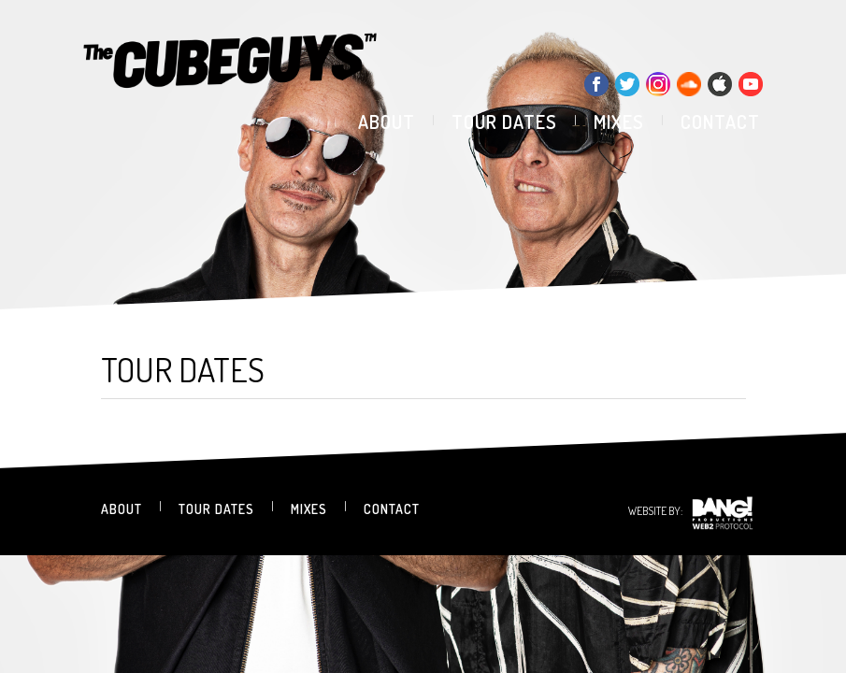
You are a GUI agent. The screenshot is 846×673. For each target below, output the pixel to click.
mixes (619, 121)
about (386, 121)
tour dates (504, 121)
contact (720, 121)
